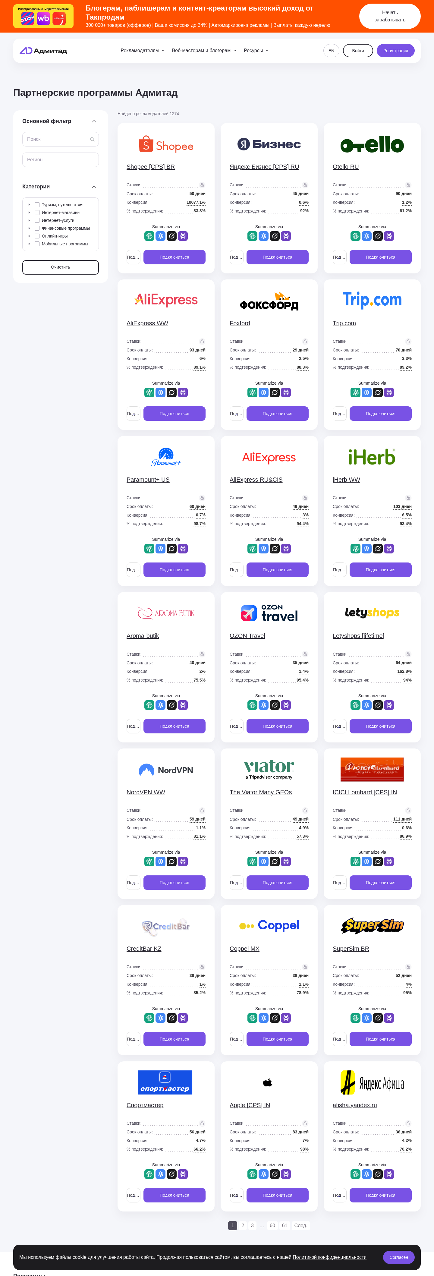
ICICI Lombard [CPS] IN (365, 792)
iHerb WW (346, 479)
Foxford (240, 323)
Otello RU (346, 166)
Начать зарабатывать (390, 16)
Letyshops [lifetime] (358, 635)
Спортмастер (145, 1105)
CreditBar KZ (144, 948)
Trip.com (344, 323)
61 (285, 1225)
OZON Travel (247, 635)
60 (272, 1225)
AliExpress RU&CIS (256, 479)
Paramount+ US (148, 479)
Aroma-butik (143, 635)
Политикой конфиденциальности (329, 1257)
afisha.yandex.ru (355, 1105)
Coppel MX (244, 948)
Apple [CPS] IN (250, 1105)
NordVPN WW (146, 792)
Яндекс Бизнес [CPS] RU (264, 166)
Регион (34, 159)
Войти (358, 50)
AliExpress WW (147, 323)
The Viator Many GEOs (261, 792)
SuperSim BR (351, 948)
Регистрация (395, 50)
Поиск (33, 139)
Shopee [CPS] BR (151, 166)
